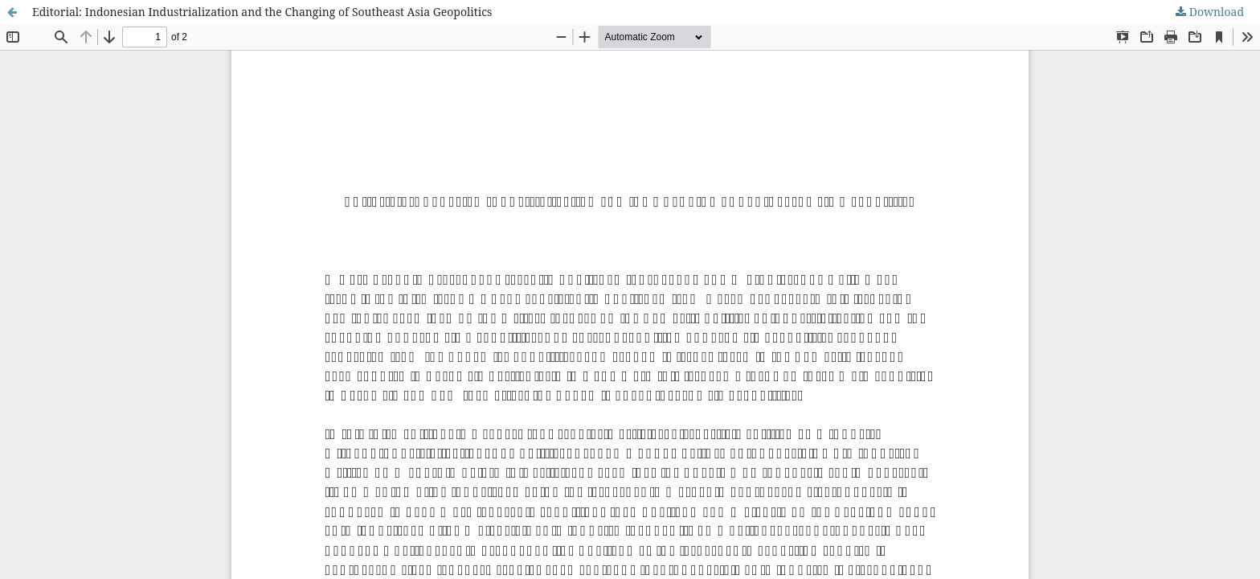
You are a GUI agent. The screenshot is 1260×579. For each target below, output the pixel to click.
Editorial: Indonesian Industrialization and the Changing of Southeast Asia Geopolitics (262, 11)
